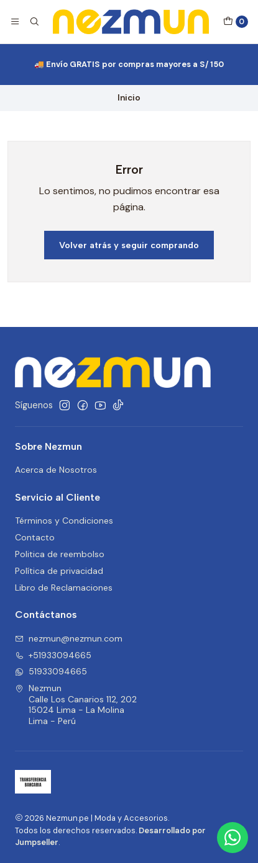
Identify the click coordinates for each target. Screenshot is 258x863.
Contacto (35, 537)
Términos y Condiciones (64, 520)
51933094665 (51, 671)
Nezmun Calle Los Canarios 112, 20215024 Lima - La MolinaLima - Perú (76, 704)
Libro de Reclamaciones (64, 587)
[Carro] (236, 22)
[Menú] (14, 21)
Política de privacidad (59, 570)
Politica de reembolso (59, 554)
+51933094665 (53, 655)
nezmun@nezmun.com (68, 638)
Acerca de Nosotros (56, 469)
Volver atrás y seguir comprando (129, 245)
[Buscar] (33, 21)
